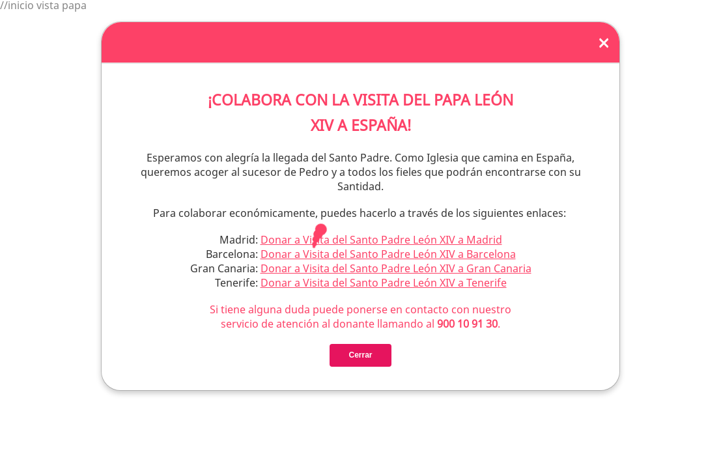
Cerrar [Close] (360, 354)
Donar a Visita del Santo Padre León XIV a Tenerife (384, 282)
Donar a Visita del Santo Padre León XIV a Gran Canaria (396, 268)
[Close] (604, 41)
